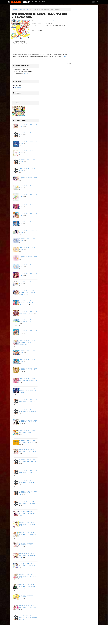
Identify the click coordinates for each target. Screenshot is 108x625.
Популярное (54, 579)
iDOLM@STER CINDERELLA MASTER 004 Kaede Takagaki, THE (85, 529)
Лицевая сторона (77, 40)
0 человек (84, 17)
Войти (97, 2)
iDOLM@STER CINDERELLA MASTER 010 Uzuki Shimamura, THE (85, 488)
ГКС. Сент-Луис (29, 608)
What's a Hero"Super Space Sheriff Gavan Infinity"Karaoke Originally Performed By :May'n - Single (46, 610)
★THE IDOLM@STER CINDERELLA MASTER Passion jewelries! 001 (85, 561)
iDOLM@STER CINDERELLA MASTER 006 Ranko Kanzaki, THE (85, 457)
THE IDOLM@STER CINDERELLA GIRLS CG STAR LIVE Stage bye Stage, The (85, 235)
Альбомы (15, 9)
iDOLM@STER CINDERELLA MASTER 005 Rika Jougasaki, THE (85, 540)
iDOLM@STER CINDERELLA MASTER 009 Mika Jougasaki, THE (85, 498)
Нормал (71, 592)
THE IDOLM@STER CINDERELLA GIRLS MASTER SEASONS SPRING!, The (85, 246)
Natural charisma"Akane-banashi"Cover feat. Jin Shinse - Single (90, 609)
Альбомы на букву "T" (24, 9)
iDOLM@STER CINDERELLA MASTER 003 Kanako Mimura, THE (85, 519)
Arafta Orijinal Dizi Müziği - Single (16, 593)
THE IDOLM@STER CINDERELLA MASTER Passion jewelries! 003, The (85, 313)
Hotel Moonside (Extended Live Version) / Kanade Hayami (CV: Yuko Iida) (85, 334)
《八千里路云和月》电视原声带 (46, 593)
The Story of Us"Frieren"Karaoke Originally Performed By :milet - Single (61, 610)
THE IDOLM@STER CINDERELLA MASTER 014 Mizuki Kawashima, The (86, 436)
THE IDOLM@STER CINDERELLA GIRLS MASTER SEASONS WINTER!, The (85, 285)
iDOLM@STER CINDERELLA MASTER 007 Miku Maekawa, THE (85, 467)
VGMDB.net (76, 31)
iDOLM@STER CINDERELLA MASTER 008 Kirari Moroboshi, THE (85, 478)
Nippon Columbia (48, 20)
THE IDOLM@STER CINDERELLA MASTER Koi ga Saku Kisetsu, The (85, 275)
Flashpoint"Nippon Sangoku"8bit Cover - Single (89, 593)
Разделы (46, 2)
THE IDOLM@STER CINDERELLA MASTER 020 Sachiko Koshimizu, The (86, 365)
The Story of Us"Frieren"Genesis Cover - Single (75, 609)
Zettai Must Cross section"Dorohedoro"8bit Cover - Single (18, 609)
